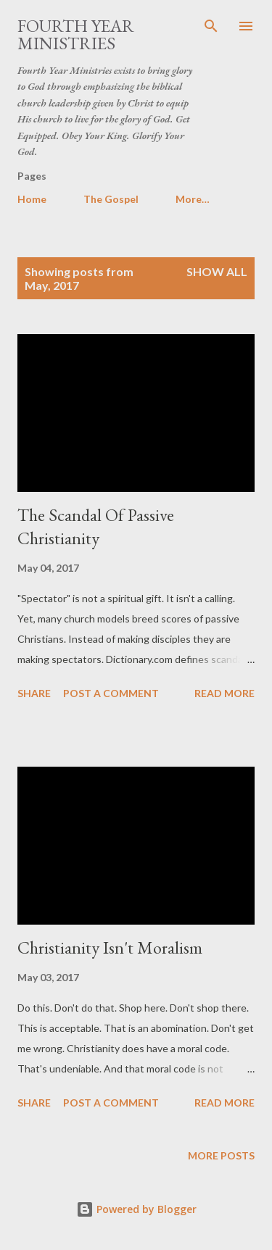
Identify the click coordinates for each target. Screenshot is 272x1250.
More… (193, 199)
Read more (224, 693)
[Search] (211, 26)
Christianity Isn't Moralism (109, 947)
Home (31, 199)
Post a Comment (111, 693)
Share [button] (34, 693)
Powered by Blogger (136, 1209)
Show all (216, 271)
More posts (221, 1155)
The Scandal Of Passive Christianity (95, 526)
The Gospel (111, 199)
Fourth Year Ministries (75, 34)
